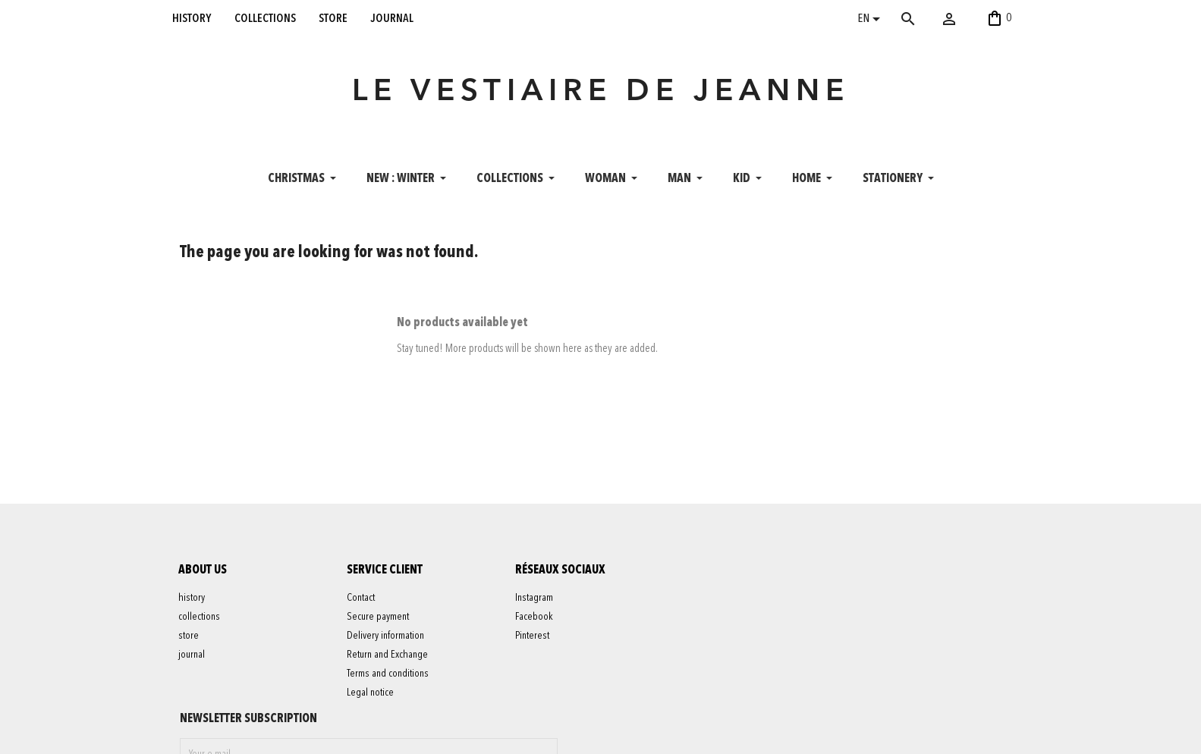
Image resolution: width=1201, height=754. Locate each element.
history (191, 18)
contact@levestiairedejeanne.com (828, 734)
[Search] (930, 19)
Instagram (535, 600)
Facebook (535, 619)
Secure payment (378, 619)
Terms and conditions (388, 676)
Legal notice (371, 695)
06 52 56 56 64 (951, 734)
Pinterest (533, 638)
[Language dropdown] (871, 20)
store (333, 18)
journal (392, 18)
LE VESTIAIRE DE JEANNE (601, 94)
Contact (361, 600)
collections (265, 18)
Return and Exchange (388, 657)
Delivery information (386, 638)
